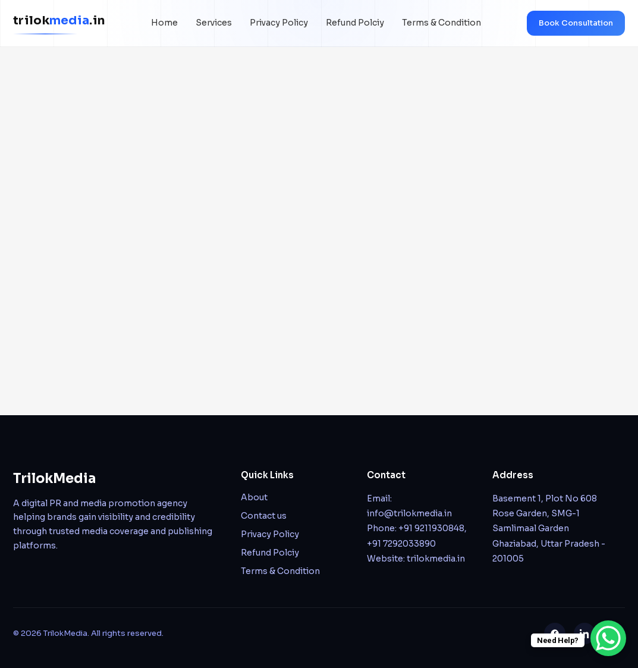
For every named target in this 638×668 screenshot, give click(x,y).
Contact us (264, 515)
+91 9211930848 (431, 528)
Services (214, 22)
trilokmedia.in (436, 558)
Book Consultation (576, 23)
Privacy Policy (279, 22)
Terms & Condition (441, 22)
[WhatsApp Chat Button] (608, 638)
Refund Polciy (355, 22)
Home (164, 22)
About (254, 497)
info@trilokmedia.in (409, 513)
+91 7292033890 (401, 543)
